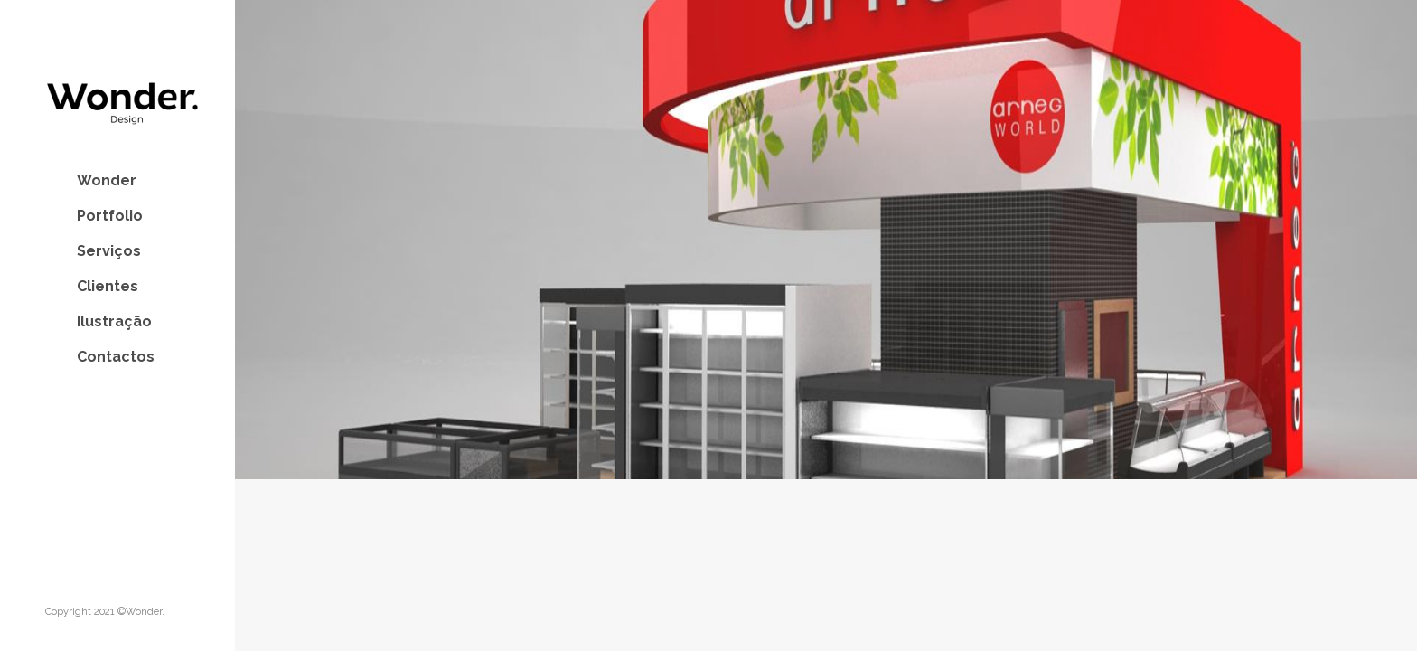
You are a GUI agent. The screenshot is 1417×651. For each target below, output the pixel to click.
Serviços (109, 250)
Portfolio (110, 215)
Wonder (106, 180)
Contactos (116, 356)
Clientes (107, 286)
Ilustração (114, 321)
